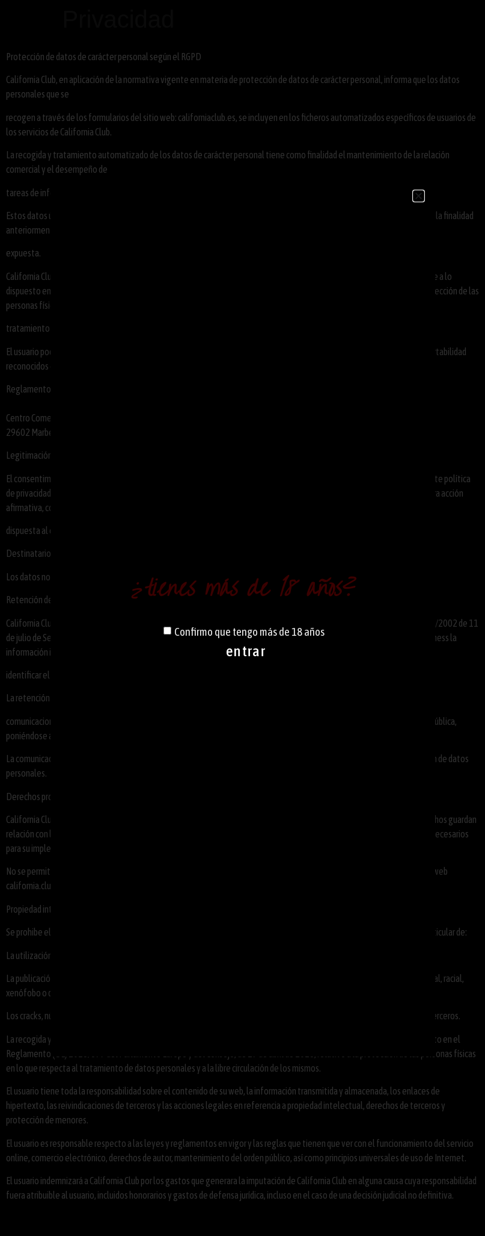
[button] (418, 195)
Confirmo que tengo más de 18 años (249, 631)
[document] (242, 618)
